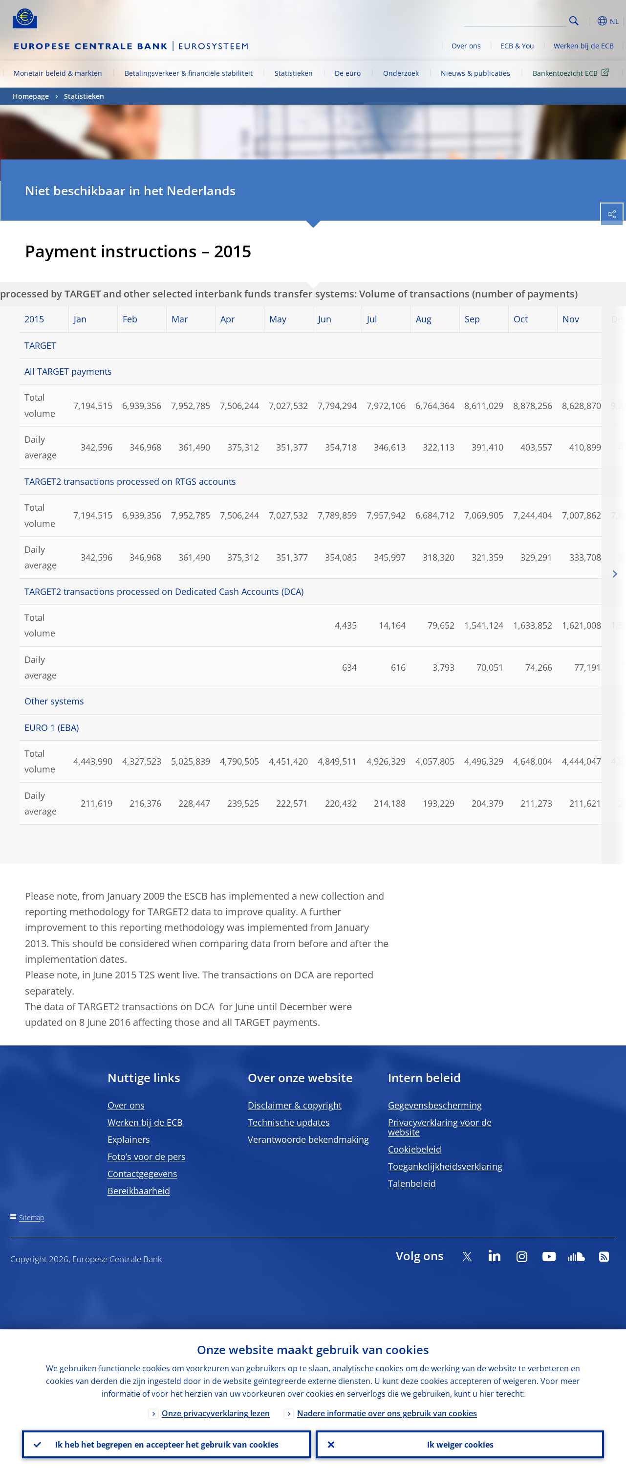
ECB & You (517, 45)
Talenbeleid (412, 1183)
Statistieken (294, 73)
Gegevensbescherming (435, 1105)
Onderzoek (401, 73)
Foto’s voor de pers (147, 1156)
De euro (348, 73)
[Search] (517, 19)
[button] (589, 21)
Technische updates (289, 1122)
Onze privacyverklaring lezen (216, 1412)
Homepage (31, 96)
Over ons (466, 45)
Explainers (129, 1139)
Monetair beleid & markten (58, 73)
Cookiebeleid (414, 1149)
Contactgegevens (142, 1173)
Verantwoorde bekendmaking (308, 1139)
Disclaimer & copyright (295, 1105)
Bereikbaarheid (139, 1191)
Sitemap (31, 1217)
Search (574, 20)
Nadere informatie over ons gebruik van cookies (387, 1412)
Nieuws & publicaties (475, 73)
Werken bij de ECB (584, 45)
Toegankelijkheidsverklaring (445, 1166)
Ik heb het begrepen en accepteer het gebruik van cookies (166, 1444)
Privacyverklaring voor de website (440, 1127)
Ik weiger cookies (460, 1444)
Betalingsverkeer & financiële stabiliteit (189, 73)
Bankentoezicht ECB (572, 73)
